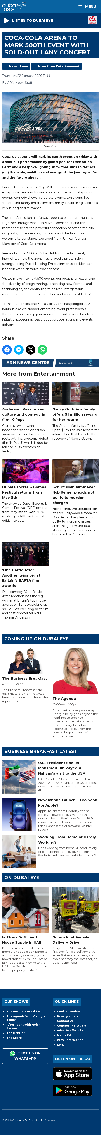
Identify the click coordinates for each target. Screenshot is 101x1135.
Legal (61, 1044)
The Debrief (16, 1033)
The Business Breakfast (24, 1011)
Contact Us (65, 1020)
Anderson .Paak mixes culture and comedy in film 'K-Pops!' (25, 401)
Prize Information (70, 1040)
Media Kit (64, 1035)
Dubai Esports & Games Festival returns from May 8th (25, 479)
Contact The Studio (71, 1025)
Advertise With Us (70, 1030)
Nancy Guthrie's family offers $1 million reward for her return (75, 401)
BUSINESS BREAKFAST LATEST (40, 751)
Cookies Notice (68, 1011)
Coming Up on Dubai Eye (36, 638)
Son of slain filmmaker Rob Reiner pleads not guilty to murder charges (75, 482)
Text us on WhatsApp (25, 1056)
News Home (18, 66)
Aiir (27, 1120)
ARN (15, 1120)
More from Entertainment (59, 66)
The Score (14, 1037)
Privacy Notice (67, 1016)
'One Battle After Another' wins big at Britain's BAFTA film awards (25, 565)
